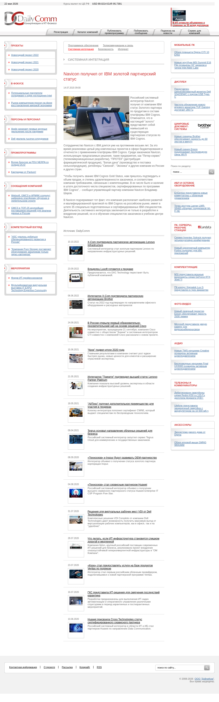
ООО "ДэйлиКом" (204, 678)
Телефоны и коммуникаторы (185, 384)
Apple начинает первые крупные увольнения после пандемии (29, 130)
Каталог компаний (88, 32)
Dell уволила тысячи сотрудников (29, 138)
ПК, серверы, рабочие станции (183, 228)
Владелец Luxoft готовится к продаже (110, 269)
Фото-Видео (182, 304)
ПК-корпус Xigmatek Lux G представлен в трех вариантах (191, 288)
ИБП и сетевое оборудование (184, 184)
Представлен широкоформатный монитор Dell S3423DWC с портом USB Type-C (192, 93)
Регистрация (61, 32)
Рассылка (67, 667)
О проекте (49, 667)
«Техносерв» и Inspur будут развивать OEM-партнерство (122, 457)
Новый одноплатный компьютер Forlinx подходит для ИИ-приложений (192, 250)
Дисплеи (180, 81)
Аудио (178, 343)
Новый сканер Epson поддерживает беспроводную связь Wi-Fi (190, 152)
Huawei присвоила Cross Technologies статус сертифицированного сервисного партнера (115, 621)
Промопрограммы (23, 152)
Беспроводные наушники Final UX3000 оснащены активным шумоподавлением (191, 366)
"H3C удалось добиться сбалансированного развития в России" (28, 239)
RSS (99, 667)
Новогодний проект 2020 (25, 69)
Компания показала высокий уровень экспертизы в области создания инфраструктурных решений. (121, 384)
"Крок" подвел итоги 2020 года (106, 349)
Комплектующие (186, 267)
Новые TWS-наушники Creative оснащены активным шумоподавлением (191, 353)
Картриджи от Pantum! (23, 172)
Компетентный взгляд (26, 227)
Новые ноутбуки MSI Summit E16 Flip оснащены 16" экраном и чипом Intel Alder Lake (192, 65)
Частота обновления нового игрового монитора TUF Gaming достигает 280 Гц (192, 107)
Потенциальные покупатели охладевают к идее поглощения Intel (31, 94)
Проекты (17, 45)
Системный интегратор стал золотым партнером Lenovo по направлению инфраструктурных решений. (121, 250)
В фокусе (17, 83)
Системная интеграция (88, 59)
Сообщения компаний (26, 186)
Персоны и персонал (25, 119)
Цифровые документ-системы (181, 126)
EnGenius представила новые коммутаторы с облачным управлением (191, 195)
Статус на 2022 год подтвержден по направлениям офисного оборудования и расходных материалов (122, 304)
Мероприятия (20, 268)
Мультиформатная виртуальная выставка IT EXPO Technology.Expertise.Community (29, 288)
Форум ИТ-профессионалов (26, 278)
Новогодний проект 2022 (25, 55)
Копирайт (84, 667)
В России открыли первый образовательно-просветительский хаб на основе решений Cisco (117, 324)
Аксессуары (182, 425)
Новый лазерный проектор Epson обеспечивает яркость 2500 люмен (190, 314)
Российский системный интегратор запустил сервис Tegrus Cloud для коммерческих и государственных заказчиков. (120, 438)
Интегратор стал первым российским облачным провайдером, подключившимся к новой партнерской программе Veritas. (122, 573)
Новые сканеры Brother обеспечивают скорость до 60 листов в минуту (190, 139)
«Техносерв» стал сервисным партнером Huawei (117, 484)
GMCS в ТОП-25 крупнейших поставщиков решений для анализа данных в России (31, 210)
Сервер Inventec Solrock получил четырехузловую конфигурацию (192, 238)
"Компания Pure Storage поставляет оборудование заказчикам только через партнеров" (31, 252)
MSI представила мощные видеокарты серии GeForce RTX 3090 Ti (192, 277)
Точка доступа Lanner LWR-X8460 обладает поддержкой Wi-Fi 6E (192, 208)
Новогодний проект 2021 (25, 62)
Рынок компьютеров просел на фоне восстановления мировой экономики (31, 104)
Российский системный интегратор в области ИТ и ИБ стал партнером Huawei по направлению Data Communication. (121, 627)
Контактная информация (23, 667)
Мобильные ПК (184, 45)
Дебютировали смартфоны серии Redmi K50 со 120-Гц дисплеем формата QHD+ (189, 395)
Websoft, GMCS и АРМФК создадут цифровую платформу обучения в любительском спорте (30, 198)
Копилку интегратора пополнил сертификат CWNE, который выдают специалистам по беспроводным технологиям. (121, 411)
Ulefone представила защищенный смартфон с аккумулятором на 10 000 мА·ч (191, 408)
